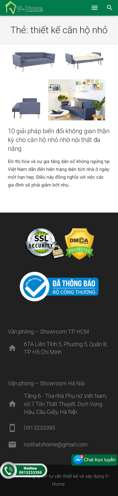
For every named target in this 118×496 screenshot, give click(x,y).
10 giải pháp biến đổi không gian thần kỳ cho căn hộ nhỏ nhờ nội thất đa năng (59, 139)
